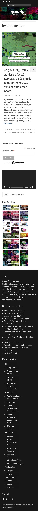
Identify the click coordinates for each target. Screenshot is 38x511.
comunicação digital (26, 129)
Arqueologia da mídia (9, 129)
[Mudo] (30, 187)
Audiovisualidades (18, 129)
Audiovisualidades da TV (14, 310)
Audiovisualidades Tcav (14, 194)
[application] (19, 179)
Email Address (8, 150)
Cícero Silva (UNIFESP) (13, 313)
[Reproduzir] (5, 187)
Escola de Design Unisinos (15, 321)
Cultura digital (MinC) (13, 316)
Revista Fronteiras (11, 353)
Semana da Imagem (25, 132)
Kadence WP (13, 507)
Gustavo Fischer (11, 324)
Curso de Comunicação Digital (16, 318)
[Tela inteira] (33, 187)
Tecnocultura (32, 132)
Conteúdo (8, 123)
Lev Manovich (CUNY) (13, 342)
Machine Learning (12, 132)
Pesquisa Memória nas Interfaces (18, 345)
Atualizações (14, 95)
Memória (18, 132)
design (32, 129)
